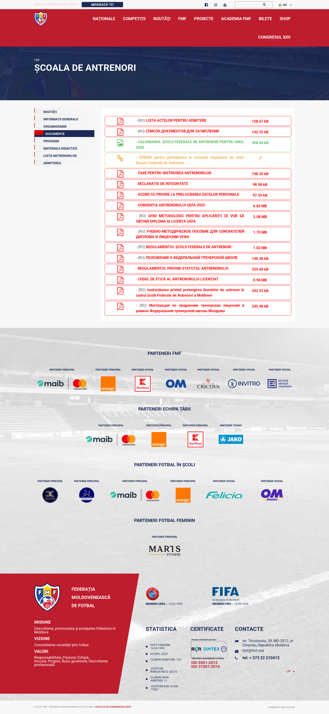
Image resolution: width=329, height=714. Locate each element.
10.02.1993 (175, 604)
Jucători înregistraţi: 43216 (164, 670)
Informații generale (56, 118)
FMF (37, 60)
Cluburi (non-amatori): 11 (159, 679)
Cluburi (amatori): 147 (165, 661)
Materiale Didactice (55, 147)
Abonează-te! (102, 4)
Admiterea (47, 162)
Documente (49, 133)
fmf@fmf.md (253, 650)
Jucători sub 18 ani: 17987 (164, 688)
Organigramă (50, 125)
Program (46, 140)
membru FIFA (221, 604)
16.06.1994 (241, 604)
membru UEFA (155, 604)
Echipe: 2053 (159, 654)
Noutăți (45, 111)
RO (283, 5)
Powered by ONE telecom (281, 707)
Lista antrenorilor (55, 155)
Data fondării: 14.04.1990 (160, 646)
